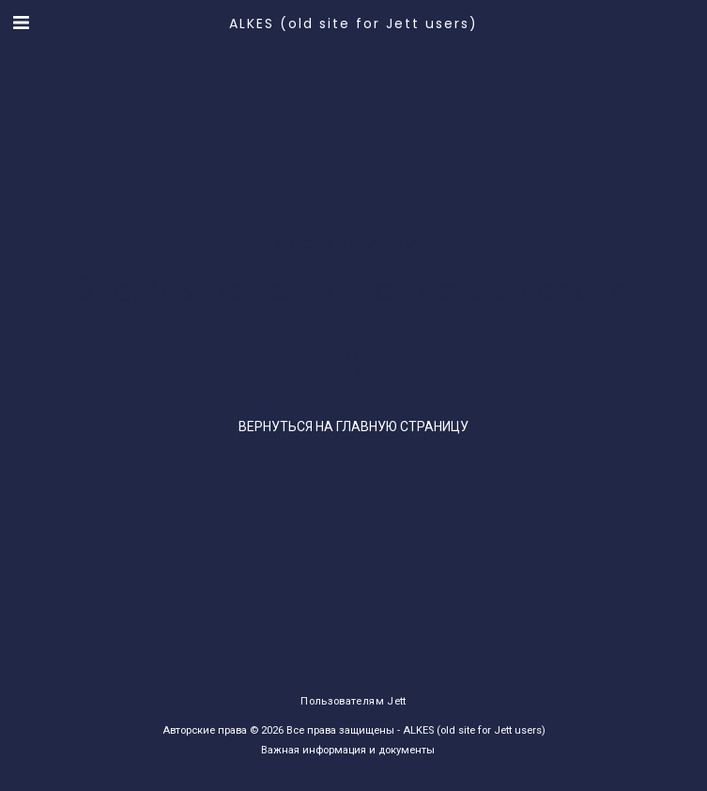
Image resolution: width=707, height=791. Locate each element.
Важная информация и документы (348, 750)
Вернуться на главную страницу (353, 426)
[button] (21, 22)
